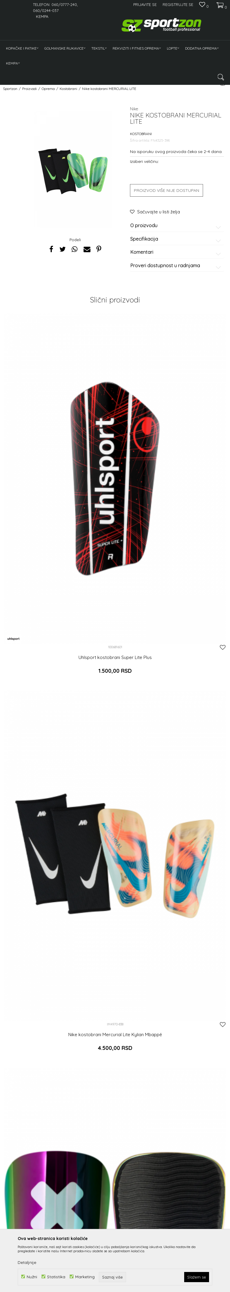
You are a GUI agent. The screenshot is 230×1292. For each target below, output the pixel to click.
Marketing (85, 1276)
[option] (73, 169)
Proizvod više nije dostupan (166, 190)
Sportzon (10, 88)
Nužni (32, 1276)
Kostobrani (68, 88)
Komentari (176, 252)
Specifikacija (176, 239)
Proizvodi (29, 88)
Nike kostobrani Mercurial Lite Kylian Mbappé (115, 1034)
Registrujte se (178, 4)
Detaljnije (27, 1262)
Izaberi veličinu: (144, 161)
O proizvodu (176, 225)
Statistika (56, 1276)
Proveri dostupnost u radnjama (176, 265)
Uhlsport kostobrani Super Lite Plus (115, 657)
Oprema (48, 88)
